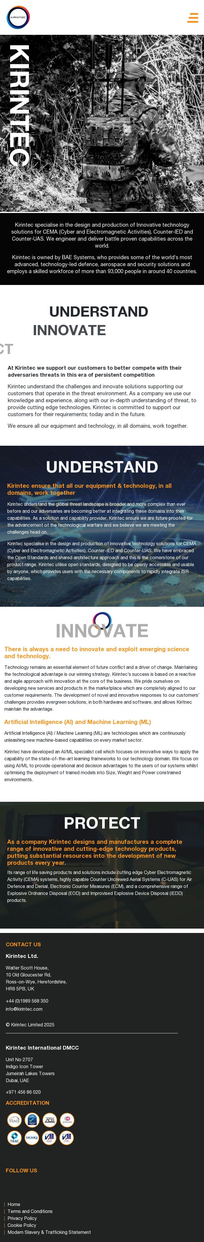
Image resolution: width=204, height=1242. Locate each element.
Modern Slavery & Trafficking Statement (49, 1232)
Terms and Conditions (30, 1211)
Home (14, 1204)
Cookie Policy (22, 1225)
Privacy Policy (22, 1218)
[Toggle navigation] (191, 17)
